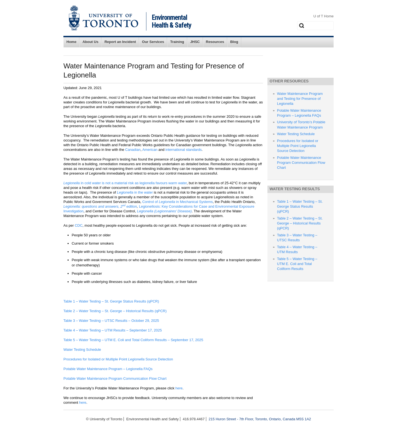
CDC (78, 225)
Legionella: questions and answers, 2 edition (100, 206)
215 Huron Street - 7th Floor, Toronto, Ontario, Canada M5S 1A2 (260, 419)
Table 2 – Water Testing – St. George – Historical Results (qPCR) (115, 311)
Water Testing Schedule (82, 349)
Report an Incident (120, 42)
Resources (215, 42)
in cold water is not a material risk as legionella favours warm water (125, 183)
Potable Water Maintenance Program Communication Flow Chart (115, 378)
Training (177, 42)
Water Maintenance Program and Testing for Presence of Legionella (300, 99)
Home (71, 42)
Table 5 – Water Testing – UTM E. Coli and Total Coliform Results (297, 264)
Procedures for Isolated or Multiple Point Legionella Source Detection (297, 146)
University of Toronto (103, 18)
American (149, 150)
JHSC (195, 42)
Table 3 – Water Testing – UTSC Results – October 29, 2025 (111, 321)
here (179, 388)
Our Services (153, 42)
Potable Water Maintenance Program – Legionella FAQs (108, 369)
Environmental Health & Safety (171, 21)
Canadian (133, 150)
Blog (234, 42)
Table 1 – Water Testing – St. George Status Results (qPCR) (111, 301)
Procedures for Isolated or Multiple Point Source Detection (118, 359)
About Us (90, 42)
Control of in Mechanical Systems (177, 202)
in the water (135, 192)
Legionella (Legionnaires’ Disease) (164, 211)
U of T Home (323, 16)
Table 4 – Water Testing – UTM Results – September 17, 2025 (112, 330)
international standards (183, 150)
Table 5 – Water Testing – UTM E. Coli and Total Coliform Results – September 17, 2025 (133, 340)
